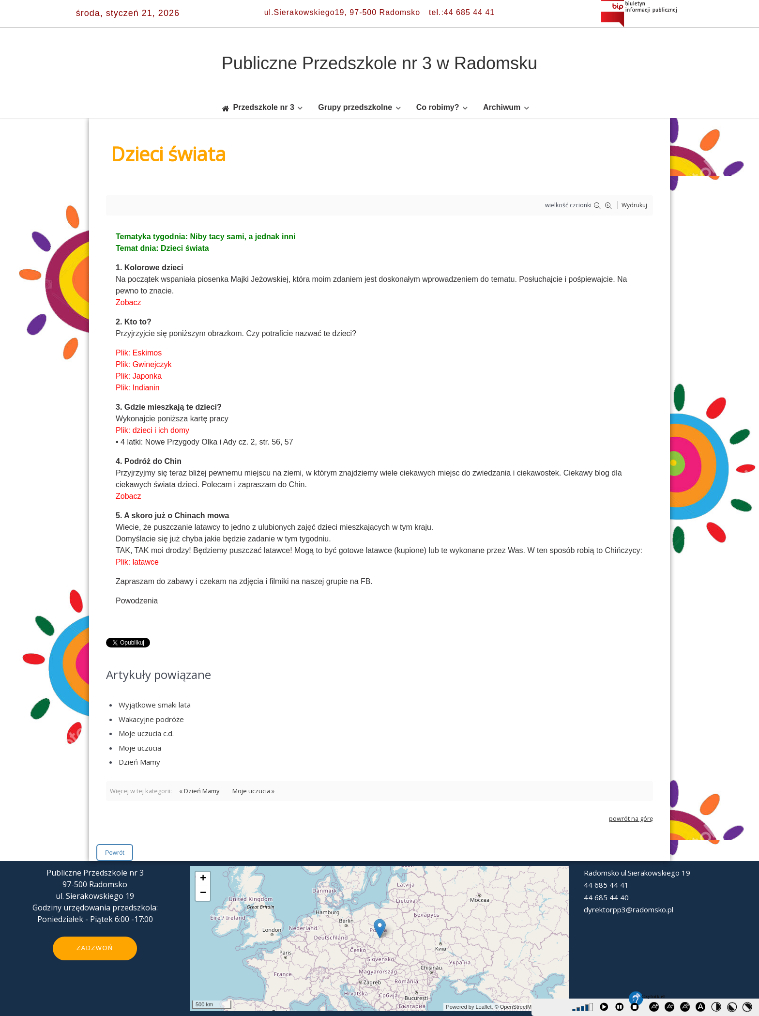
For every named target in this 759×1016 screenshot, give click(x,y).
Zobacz (128, 302)
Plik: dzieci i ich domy (152, 430)
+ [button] (203, 879)
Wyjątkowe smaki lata (155, 704)
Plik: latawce (137, 562)
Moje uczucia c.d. (146, 733)
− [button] (203, 893)
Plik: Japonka (139, 376)
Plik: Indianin (138, 388)
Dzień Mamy (139, 762)
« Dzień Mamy (199, 790)
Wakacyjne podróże (151, 719)
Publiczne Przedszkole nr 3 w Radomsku (379, 63)
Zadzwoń (94, 948)
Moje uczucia (140, 748)
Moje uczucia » (253, 790)
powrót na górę (631, 818)
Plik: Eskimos (139, 353)
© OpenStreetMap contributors (531, 1007)
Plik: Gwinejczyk (144, 364)
